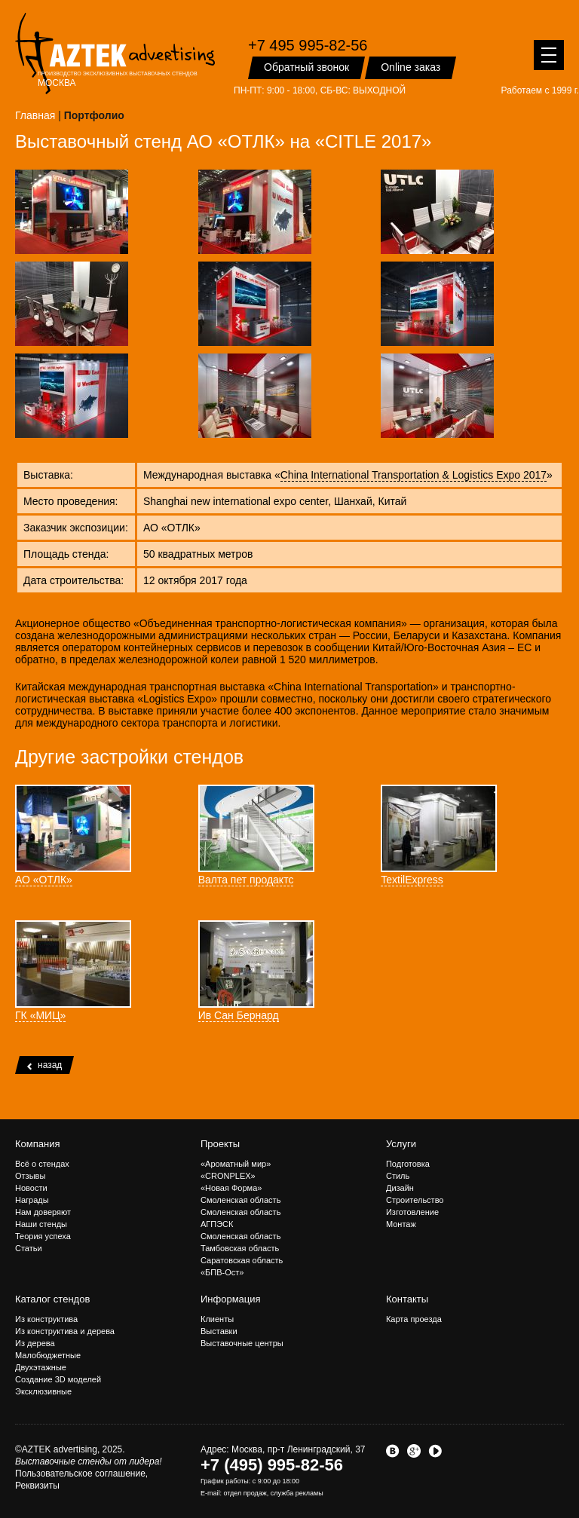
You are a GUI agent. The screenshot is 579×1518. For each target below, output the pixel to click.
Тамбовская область (240, 1248)
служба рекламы (297, 1493)
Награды (32, 1199)
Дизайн (400, 1187)
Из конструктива (46, 1319)
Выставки (219, 1331)
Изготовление (412, 1212)
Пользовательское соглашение (80, 1473)
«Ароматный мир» (236, 1163)
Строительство (415, 1199)
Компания (37, 1143)
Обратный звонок (306, 67)
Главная (35, 115)
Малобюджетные (48, 1355)
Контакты (407, 1299)
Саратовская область (242, 1260)
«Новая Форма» (231, 1187)
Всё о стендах (42, 1163)
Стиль (397, 1175)
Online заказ (410, 67)
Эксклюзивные (43, 1391)
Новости (31, 1187)
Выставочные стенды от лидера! (88, 1461)
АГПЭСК (217, 1224)
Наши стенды (41, 1224)
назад (44, 1065)
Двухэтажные (40, 1367)
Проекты (220, 1143)
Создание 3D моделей (58, 1379)
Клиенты (217, 1319)
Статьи (28, 1248)
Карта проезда (414, 1319)
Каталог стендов (52, 1299)
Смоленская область (240, 1199)
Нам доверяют (43, 1212)
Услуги (401, 1143)
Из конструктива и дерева (65, 1331)
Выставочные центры (242, 1343)
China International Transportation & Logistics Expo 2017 (413, 475)
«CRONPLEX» (228, 1175)
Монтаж (401, 1224)
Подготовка (408, 1163)
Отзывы (30, 1175)
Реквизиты (37, 1485)
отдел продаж (244, 1493)
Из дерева (35, 1343)
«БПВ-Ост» (222, 1272)
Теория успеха (43, 1236)
